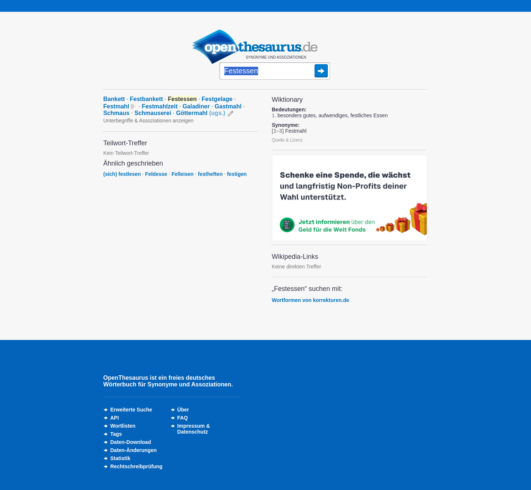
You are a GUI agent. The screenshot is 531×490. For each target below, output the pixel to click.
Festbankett (146, 99)
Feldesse (156, 174)
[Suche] (274, 71)
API (114, 418)
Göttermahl (200, 113)
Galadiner (196, 106)
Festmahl (116, 106)
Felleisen (182, 174)
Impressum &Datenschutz (193, 429)
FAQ (182, 418)
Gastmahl (228, 106)
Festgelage (217, 99)
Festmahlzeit (160, 106)
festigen (237, 174)
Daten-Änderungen (133, 450)
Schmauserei (153, 113)
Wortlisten (122, 426)
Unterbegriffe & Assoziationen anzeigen (148, 121)
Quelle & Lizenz (287, 140)
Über (183, 410)
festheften (210, 174)
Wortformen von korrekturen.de (310, 300)
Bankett (114, 99)
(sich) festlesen (122, 174)
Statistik (120, 458)
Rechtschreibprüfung (136, 466)
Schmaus (116, 113)
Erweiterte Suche (131, 410)
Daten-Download (130, 442)
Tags (116, 434)
